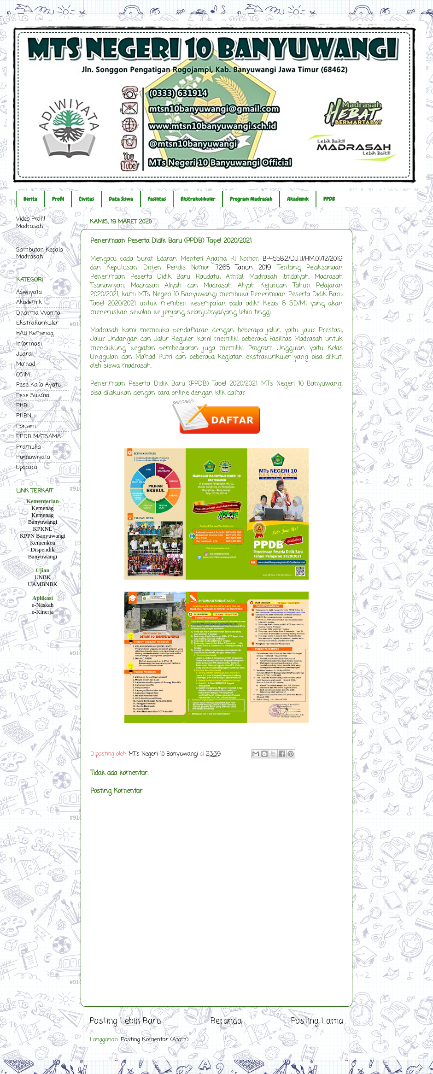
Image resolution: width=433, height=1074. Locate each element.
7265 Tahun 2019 (244, 268)
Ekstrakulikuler (198, 199)
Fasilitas (157, 199)
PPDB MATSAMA (38, 436)
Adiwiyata (29, 292)
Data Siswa (121, 199)
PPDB (329, 199)
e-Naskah (43, 605)
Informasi (29, 344)
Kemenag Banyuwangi (43, 518)
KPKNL (43, 529)
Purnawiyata (33, 457)
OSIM (23, 374)
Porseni (26, 426)
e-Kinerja (43, 612)
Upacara (26, 467)
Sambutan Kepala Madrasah (39, 253)
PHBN (23, 415)
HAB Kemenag (34, 333)
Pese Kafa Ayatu (38, 385)
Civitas (86, 199)
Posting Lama (317, 1021)
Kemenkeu (42, 543)
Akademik (298, 199)
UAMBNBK (42, 584)
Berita (30, 199)
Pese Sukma (32, 395)
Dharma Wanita (38, 313)
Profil (58, 199)
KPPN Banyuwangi (42, 536)
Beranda (226, 1021)
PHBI (22, 405)
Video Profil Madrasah (30, 222)
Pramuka (28, 447)
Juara (24, 354)
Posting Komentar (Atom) (154, 1039)
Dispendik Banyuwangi (43, 553)
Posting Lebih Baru (125, 1021)
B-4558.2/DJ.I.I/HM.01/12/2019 (303, 259)
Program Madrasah (251, 199)
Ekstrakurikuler (37, 323)
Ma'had (25, 364)
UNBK (43, 577)
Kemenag (42, 508)
